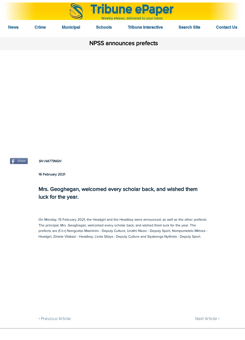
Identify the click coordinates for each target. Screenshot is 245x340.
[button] (122, 99)
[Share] (19, 161)
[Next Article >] (202, 319)
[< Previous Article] (62, 319)
